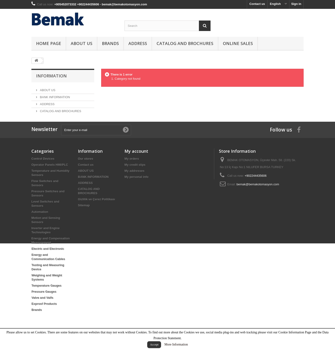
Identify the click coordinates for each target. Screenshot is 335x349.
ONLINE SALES (238, 43)
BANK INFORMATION (54, 95)
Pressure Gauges (43, 301)
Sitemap (84, 215)
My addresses (134, 180)
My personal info (136, 186)
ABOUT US (81, 43)
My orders (131, 168)
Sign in (296, 4)
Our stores (85, 168)
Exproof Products (44, 313)
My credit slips (134, 174)
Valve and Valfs (42, 307)
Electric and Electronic (47, 258)
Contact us (257, 4)
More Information (176, 344)
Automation (39, 221)
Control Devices (42, 168)
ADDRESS (137, 43)
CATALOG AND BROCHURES (185, 43)
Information (51, 76)
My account (136, 161)
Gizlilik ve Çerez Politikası (96, 209)
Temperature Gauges (46, 295)
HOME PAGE (48, 43)
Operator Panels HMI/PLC (49, 174)
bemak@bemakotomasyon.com (258, 194)
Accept (154, 344)
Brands (110, 43)
